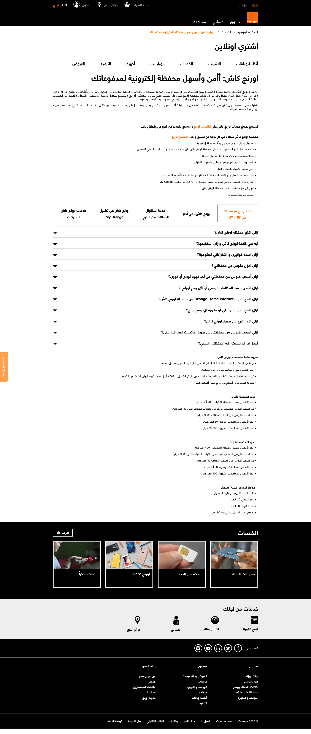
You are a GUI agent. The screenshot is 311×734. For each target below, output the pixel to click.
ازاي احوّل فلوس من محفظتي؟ (235, 265)
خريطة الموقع (114, 721)
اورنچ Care (141, 573)
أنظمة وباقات (247, 63)
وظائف (174, 721)
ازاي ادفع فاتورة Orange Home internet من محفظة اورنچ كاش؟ (208, 298)
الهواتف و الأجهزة (248, 697)
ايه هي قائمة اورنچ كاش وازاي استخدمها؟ (227, 243)
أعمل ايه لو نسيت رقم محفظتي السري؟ (228, 343)
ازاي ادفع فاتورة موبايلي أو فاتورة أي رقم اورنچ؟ (222, 309)
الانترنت (214, 63)
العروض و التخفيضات (194, 675)
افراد (254, 5)
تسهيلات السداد (243, 573)
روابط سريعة (147, 666)
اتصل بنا (205, 721)
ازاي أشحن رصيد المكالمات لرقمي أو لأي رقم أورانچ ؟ (218, 287)
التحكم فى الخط (190, 573)
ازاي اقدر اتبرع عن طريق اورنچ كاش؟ (231, 321)
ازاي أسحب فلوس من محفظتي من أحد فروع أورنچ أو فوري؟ (213, 276)
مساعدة (200, 21)
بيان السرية (134, 721)
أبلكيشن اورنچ (77, 91)
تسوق (235, 21)
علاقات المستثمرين (144, 686)
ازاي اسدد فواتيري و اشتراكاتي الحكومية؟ (227, 254)
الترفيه (106, 63)
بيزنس (243, 5)
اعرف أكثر (63, 532)
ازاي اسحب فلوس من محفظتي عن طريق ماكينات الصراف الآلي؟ (209, 332)
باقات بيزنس (251, 675)
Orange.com (224, 721)
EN (64, 4)
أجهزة (131, 63)
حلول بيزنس (251, 681)
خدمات (203, 692)
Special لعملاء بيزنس (245, 686)
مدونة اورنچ (149, 697)
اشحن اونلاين (210, 629)
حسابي (218, 21)
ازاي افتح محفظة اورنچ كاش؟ (236, 232)
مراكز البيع (134, 629)
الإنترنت (202, 681)
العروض (78, 63)
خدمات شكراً (88, 573)
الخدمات (186, 63)
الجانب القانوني (155, 721)
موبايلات (158, 63)
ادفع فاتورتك (249, 629)
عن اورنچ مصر (147, 675)
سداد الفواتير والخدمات (245, 692)
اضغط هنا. (202, 382)
